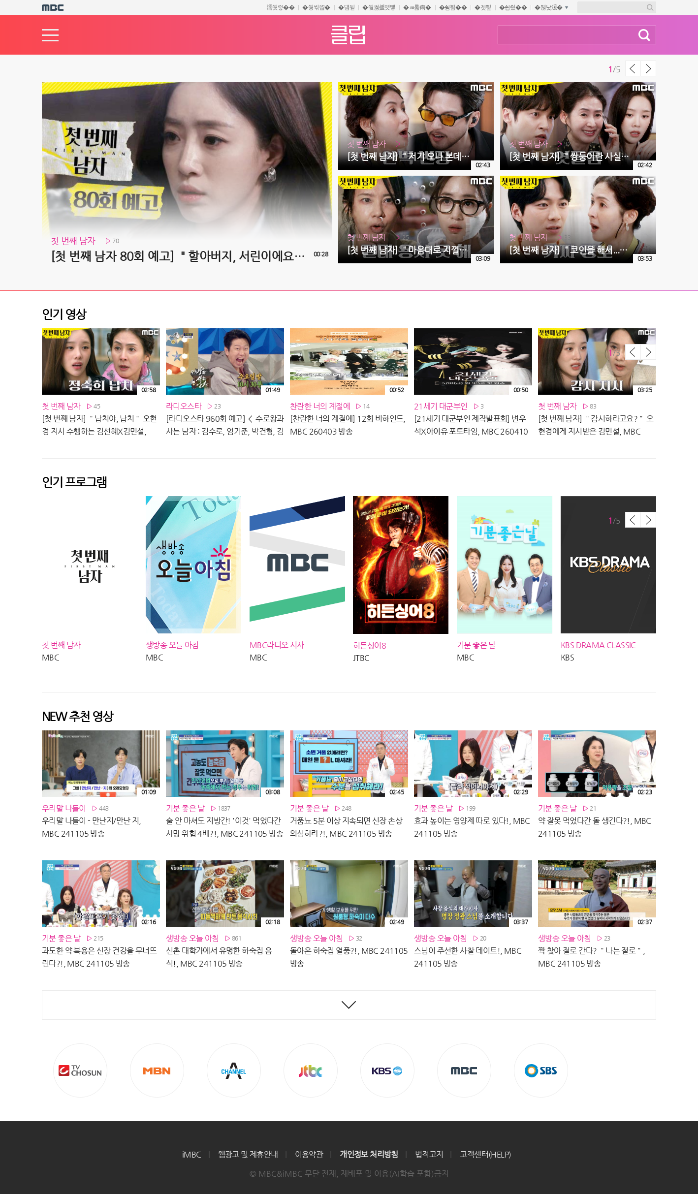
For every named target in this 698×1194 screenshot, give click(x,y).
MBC (464, 1070)
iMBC (191, 1154)
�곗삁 (483, 7)
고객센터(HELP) (485, 1154)
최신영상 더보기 (349, 1005)
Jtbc (311, 1070)
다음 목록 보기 (648, 68)
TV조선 (80, 1070)
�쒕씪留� (316, 7)
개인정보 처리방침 (369, 1154)
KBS (387, 1070)
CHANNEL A (234, 1070)
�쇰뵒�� (453, 7)
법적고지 (429, 1154)
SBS (541, 1070)
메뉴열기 (50, 35)
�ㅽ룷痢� (417, 7)
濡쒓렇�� (281, 7)
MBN (157, 1070)
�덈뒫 (346, 7)
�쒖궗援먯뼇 (378, 7)
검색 (644, 35)
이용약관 (309, 1154)
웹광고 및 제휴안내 (248, 1154)
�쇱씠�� (513, 7)
